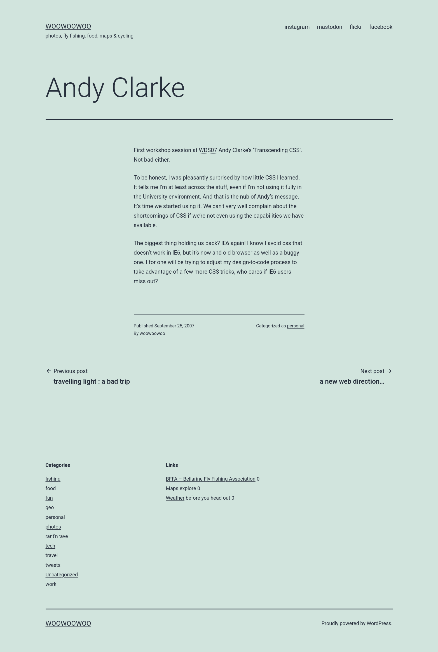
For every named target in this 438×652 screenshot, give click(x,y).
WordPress (379, 623)
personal (296, 326)
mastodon (329, 27)
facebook (380, 27)
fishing (53, 479)
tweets (53, 565)
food (51, 488)
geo (50, 507)
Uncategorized (62, 575)
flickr (356, 27)
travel (52, 555)
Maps (172, 488)
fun (49, 498)
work (51, 584)
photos (53, 527)
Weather (175, 498)
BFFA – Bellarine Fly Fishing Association (211, 479)
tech (50, 546)
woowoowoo (68, 26)
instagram (297, 27)
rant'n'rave (57, 536)
